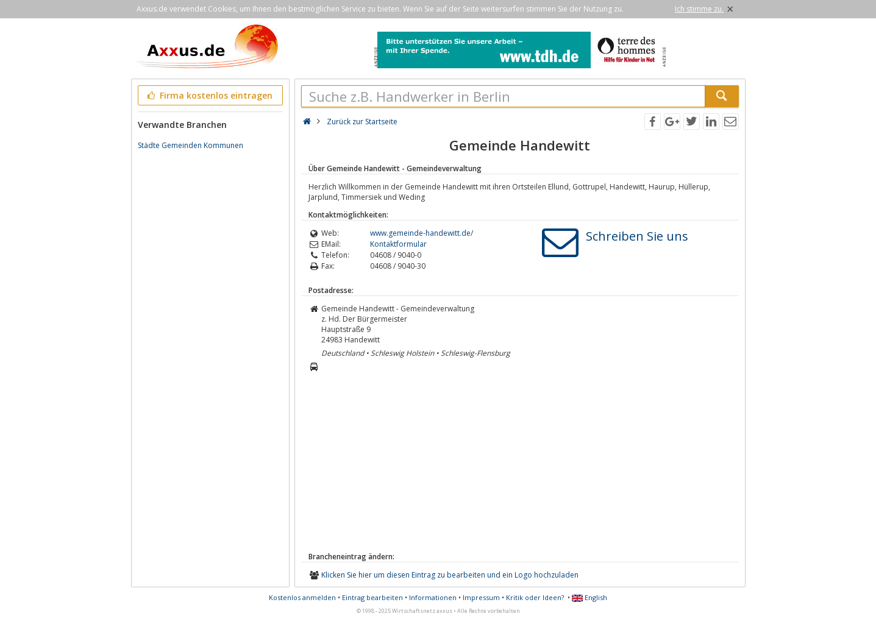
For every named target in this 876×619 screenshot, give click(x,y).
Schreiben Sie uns (637, 236)
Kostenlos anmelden (302, 597)
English (589, 597)
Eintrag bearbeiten (372, 597)
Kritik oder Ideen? (535, 597)
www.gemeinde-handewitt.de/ (421, 233)
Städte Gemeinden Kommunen (190, 145)
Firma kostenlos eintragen (209, 95)
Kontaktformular (398, 244)
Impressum (481, 597)
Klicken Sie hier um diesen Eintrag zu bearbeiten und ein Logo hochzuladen (450, 575)
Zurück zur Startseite (362, 121)
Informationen (433, 597)
